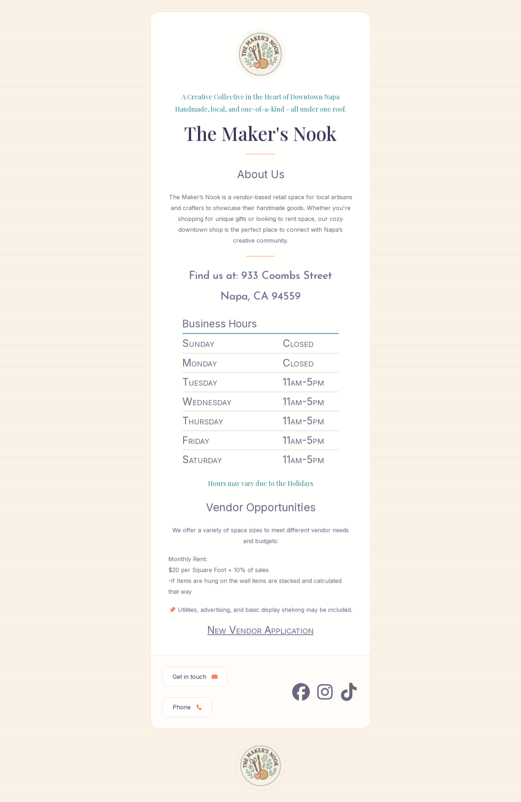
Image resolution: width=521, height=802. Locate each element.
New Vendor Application (260, 629)
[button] (194, 676)
